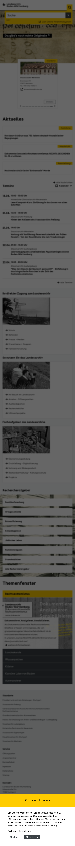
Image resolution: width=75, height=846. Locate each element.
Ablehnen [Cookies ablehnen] (14, 837)
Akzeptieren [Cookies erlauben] (32, 837)
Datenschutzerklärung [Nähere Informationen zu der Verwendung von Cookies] (20, 831)
